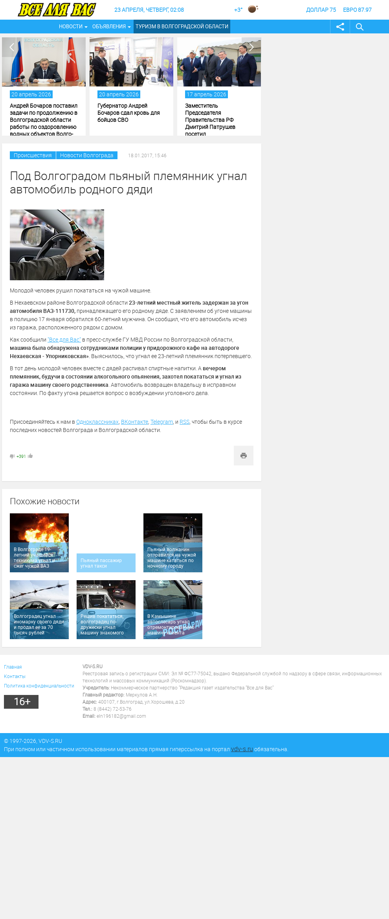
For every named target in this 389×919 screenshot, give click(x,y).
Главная (13, 667)
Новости (71, 26)
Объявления (109, 26)
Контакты (15, 676)
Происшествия (33, 155)
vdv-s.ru (242, 748)
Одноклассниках (97, 421)
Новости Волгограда (87, 155)
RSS (184, 421)
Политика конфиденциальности (39, 685)
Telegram (161, 421)
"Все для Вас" (64, 339)
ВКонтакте (134, 421)
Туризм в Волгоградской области (182, 26)
